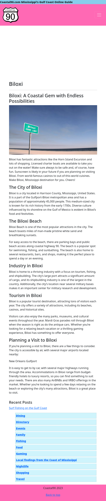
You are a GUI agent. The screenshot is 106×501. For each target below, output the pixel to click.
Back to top (53, 495)
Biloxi (16, 83)
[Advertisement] (53, 51)
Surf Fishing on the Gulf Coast (28, 408)
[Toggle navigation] (99, 14)
